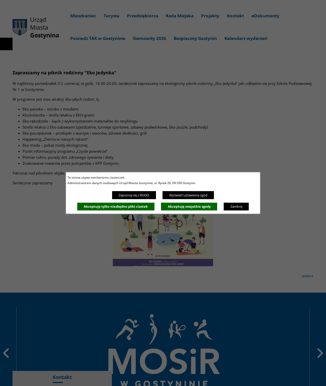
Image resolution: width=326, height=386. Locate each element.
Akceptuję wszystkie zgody (189, 206)
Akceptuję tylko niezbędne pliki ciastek (116, 206)
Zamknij (236, 206)
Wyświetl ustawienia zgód (188, 195)
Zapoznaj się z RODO (134, 195)
